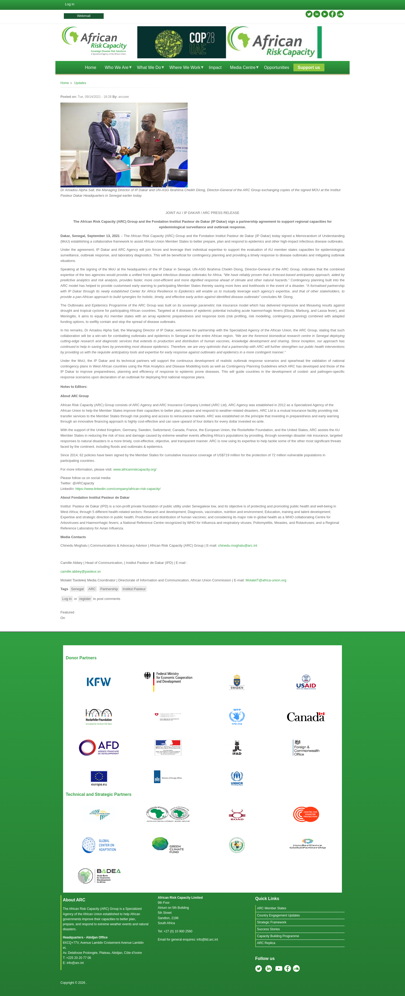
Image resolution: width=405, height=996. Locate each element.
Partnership (109, 589)
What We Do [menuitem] (149, 68)
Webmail (83, 16)
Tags (64, 589)
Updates (80, 83)
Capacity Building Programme (278, 936)
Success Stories (268, 929)
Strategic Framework (272, 922)
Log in (69, 4)
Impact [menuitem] (215, 67)
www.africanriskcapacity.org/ (134, 469)
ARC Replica (266, 943)
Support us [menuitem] (309, 67)
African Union (92, 914)
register (85, 599)
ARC (91, 589)
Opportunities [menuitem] (276, 67)
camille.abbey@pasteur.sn (80, 571)
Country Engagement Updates (278, 915)
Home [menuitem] (90, 67)
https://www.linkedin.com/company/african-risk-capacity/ (118, 489)
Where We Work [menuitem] (184, 68)
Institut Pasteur (134, 589)
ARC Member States (271, 908)
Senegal (77, 589)
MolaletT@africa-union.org (265, 580)
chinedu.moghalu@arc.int (237, 545)
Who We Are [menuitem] (116, 68)
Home (64, 83)
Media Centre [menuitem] (242, 68)
